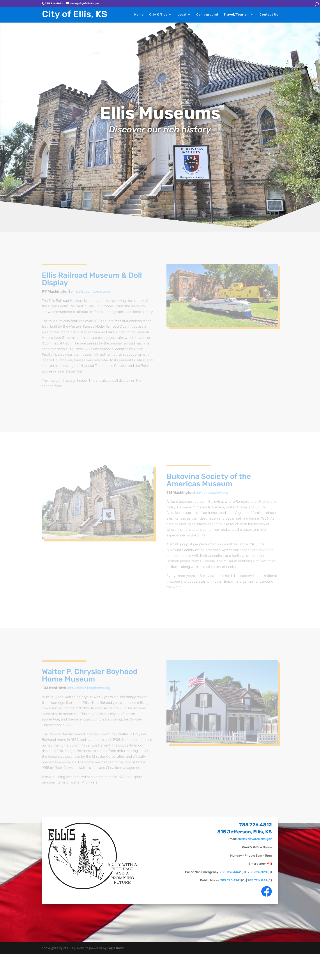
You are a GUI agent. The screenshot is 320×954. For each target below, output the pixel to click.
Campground (207, 14)
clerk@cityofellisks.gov (254, 839)
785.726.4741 (230, 880)
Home (139, 14)
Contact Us (269, 14)
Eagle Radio (116, 948)
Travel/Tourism (237, 14)
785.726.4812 (255, 825)
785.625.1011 (257, 872)
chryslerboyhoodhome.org (89, 688)
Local (181, 14)
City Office (158, 14)
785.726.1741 (257, 880)
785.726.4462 (230, 872)
